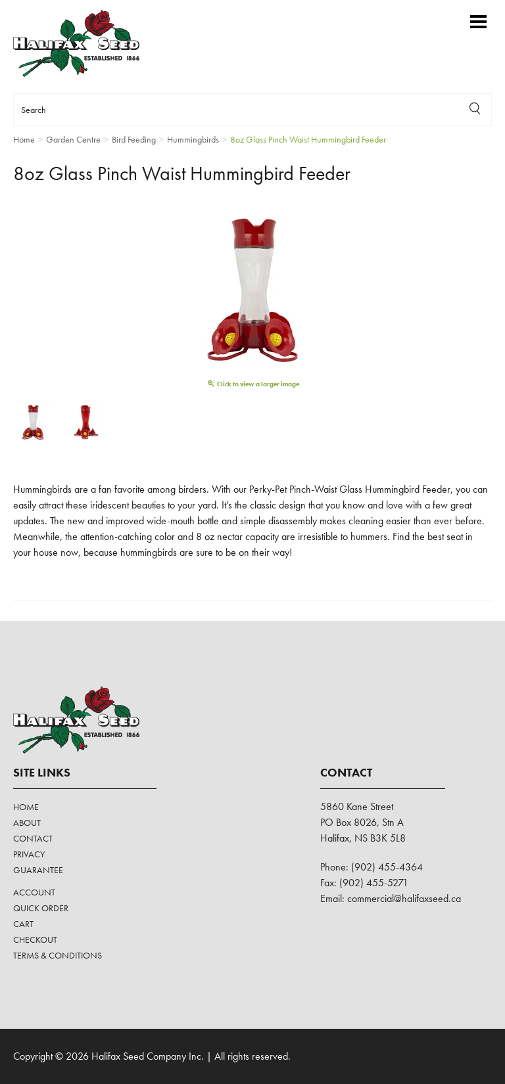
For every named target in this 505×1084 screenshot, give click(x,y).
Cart (23, 924)
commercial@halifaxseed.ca (404, 898)
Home (26, 807)
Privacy (29, 854)
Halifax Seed (87, 43)
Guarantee (38, 870)
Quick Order (40, 908)
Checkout (35, 939)
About (27, 822)
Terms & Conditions (57, 955)
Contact (33, 838)
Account (34, 892)
